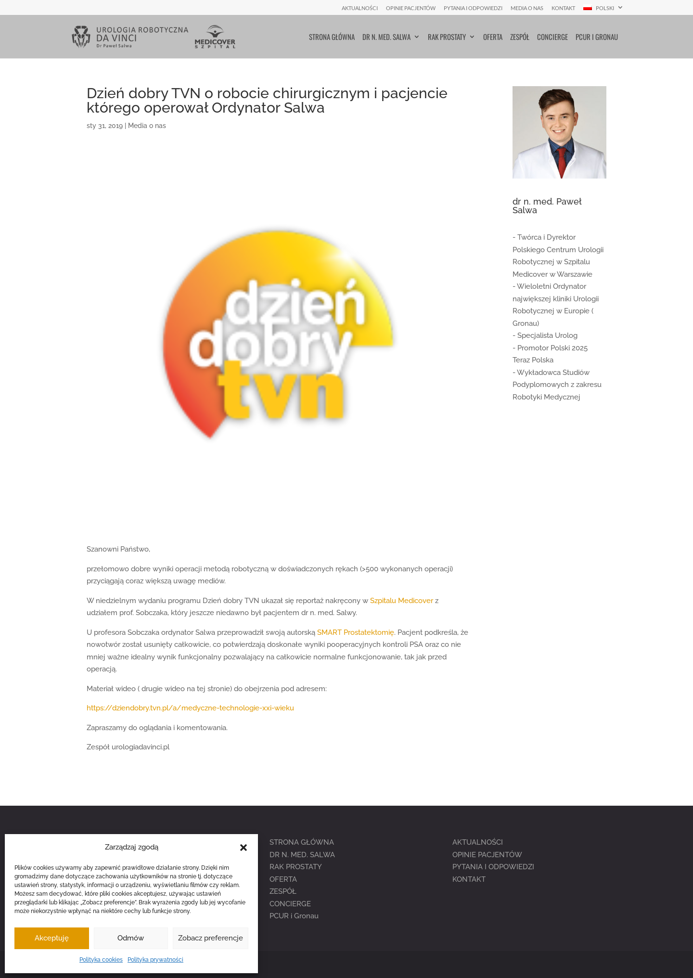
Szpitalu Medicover (401, 600)
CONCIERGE (290, 904)
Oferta (492, 37)
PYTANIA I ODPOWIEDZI (493, 866)
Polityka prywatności (155, 959)
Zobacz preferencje (210, 938)
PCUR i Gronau (597, 37)
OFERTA (283, 879)
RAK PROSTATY (296, 866)
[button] (243, 847)
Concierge (552, 37)
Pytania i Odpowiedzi (473, 8)
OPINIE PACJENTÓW (487, 854)
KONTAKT (469, 879)
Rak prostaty (447, 37)
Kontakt (563, 8)
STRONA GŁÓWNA (302, 842)
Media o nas (527, 8)
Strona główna (332, 37)
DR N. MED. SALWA (302, 854)
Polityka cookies (101, 959)
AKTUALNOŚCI (477, 842)
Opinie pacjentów (411, 8)
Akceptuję (52, 938)
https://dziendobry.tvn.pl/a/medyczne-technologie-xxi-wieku (190, 708)
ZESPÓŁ (283, 891)
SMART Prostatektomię (355, 632)
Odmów (130, 938)
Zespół (519, 37)
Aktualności (360, 8)
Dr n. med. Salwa (386, 37)
